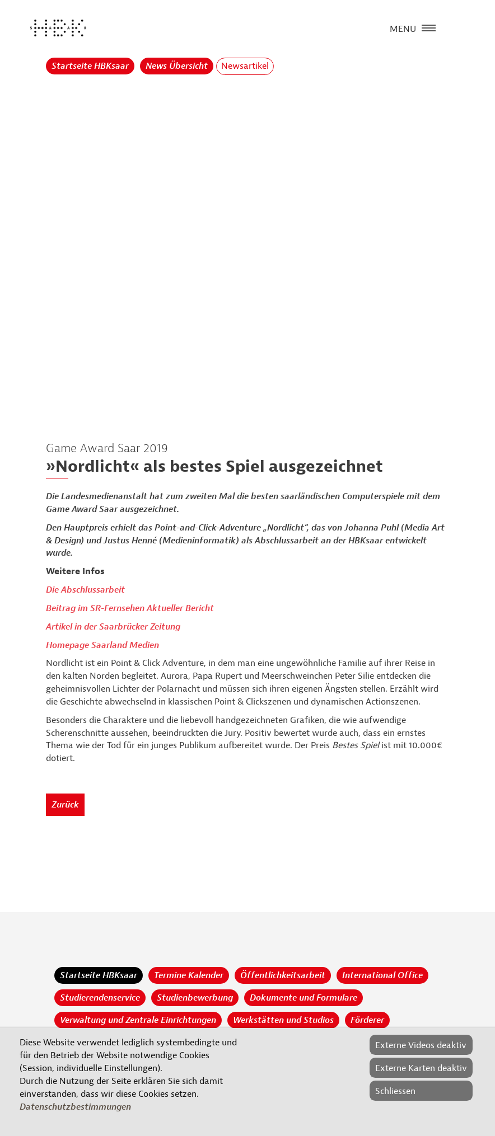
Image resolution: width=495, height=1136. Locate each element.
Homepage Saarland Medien (102, 645)
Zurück (65, 804)
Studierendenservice (100, 997)
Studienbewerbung (195, 997)
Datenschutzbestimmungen (75, 1106)
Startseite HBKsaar (90, 66)
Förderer (367, 1020)
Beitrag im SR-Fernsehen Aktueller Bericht (130, 608)
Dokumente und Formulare (303, 997)
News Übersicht (177, 66)
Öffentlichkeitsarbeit (282, 975)
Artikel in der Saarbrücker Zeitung (113, 626)
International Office (382, 975)
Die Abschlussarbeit (85, 589)
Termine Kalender (188, 975)
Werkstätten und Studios (283, 1020)
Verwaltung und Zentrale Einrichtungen (138, 1020)
